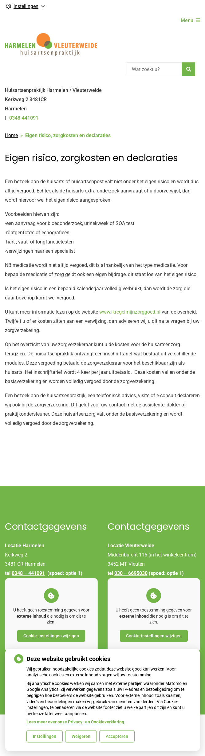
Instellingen (44, 736)
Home (11, 135)
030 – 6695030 (131, 573)
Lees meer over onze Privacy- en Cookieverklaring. (75, 721)
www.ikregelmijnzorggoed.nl (129, 312)
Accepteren (117, 736)
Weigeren (81, 736)
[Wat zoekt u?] (154, 69)
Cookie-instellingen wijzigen (51, 635)
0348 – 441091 (28, 573)
